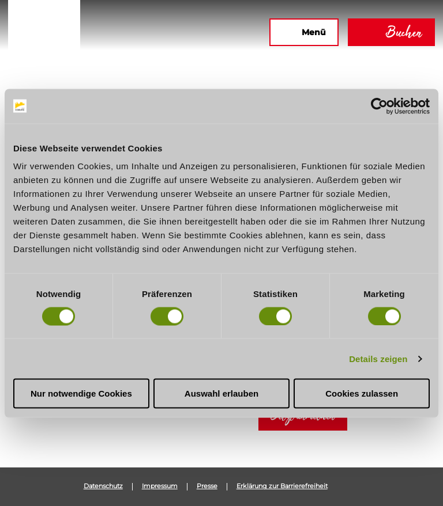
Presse (207, 486)
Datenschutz (103, 486)
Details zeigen (378, 358)
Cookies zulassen (361, 393)
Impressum (160, 486)
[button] (135, 32)
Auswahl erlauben (221, 393)
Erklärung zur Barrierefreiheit (282, 486)
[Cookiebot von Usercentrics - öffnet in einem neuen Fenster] (379, 106)
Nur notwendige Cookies (81, 393)
